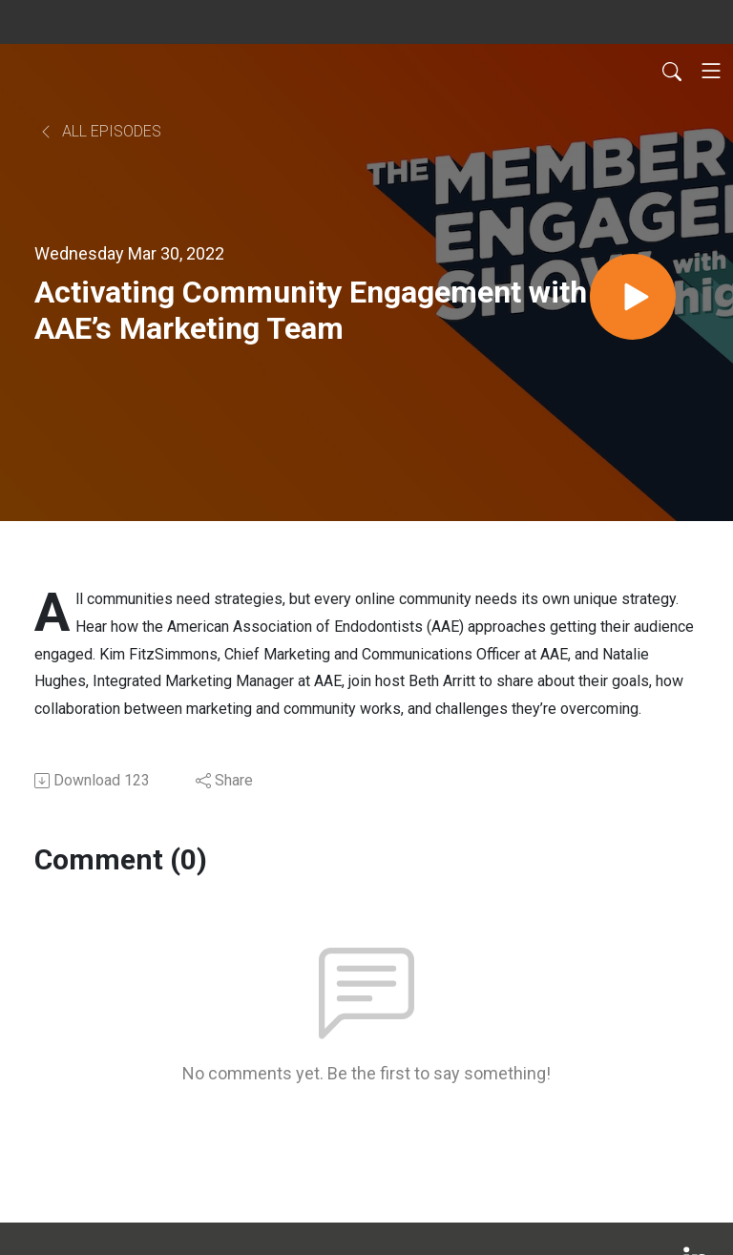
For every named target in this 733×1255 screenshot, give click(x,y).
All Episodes (99, 131)
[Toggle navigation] (711, 70)
